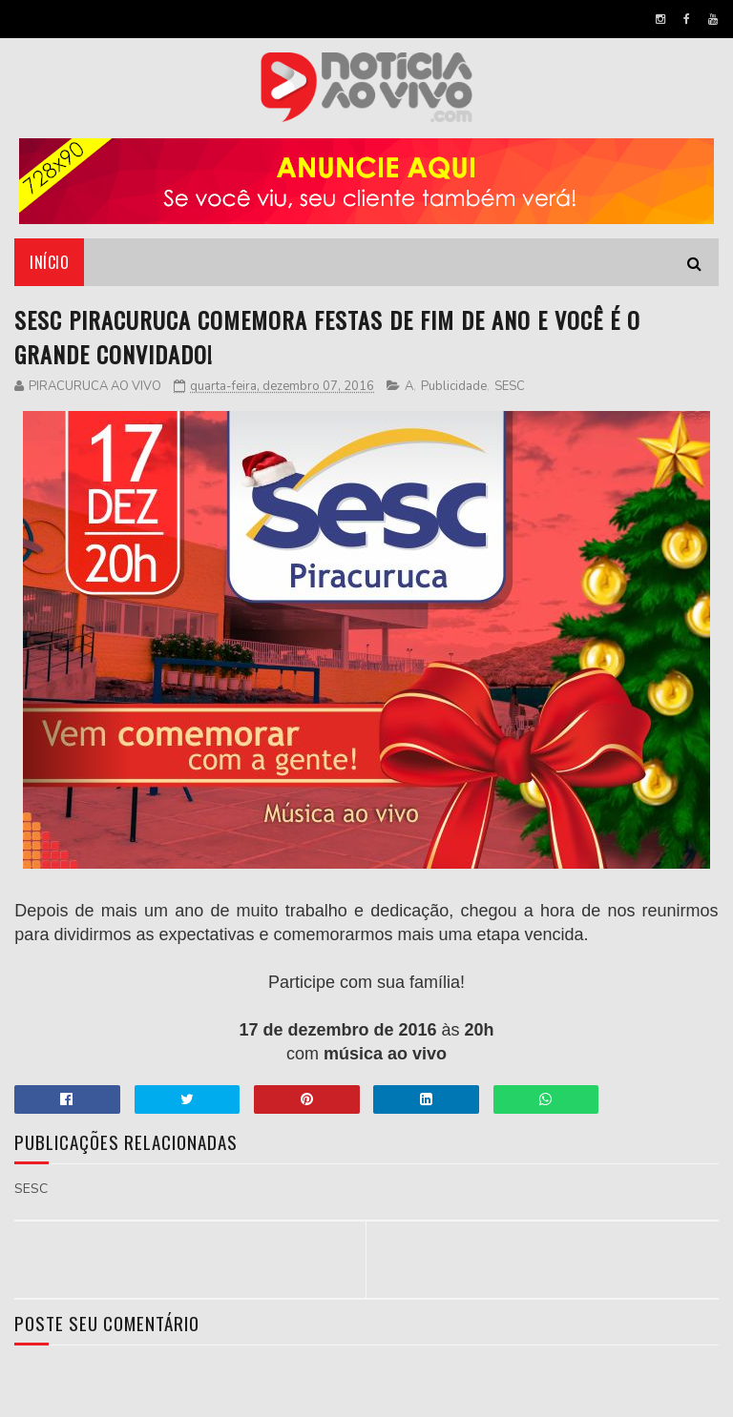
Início (49, 262)
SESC (509, 386)
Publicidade (454, 386)
